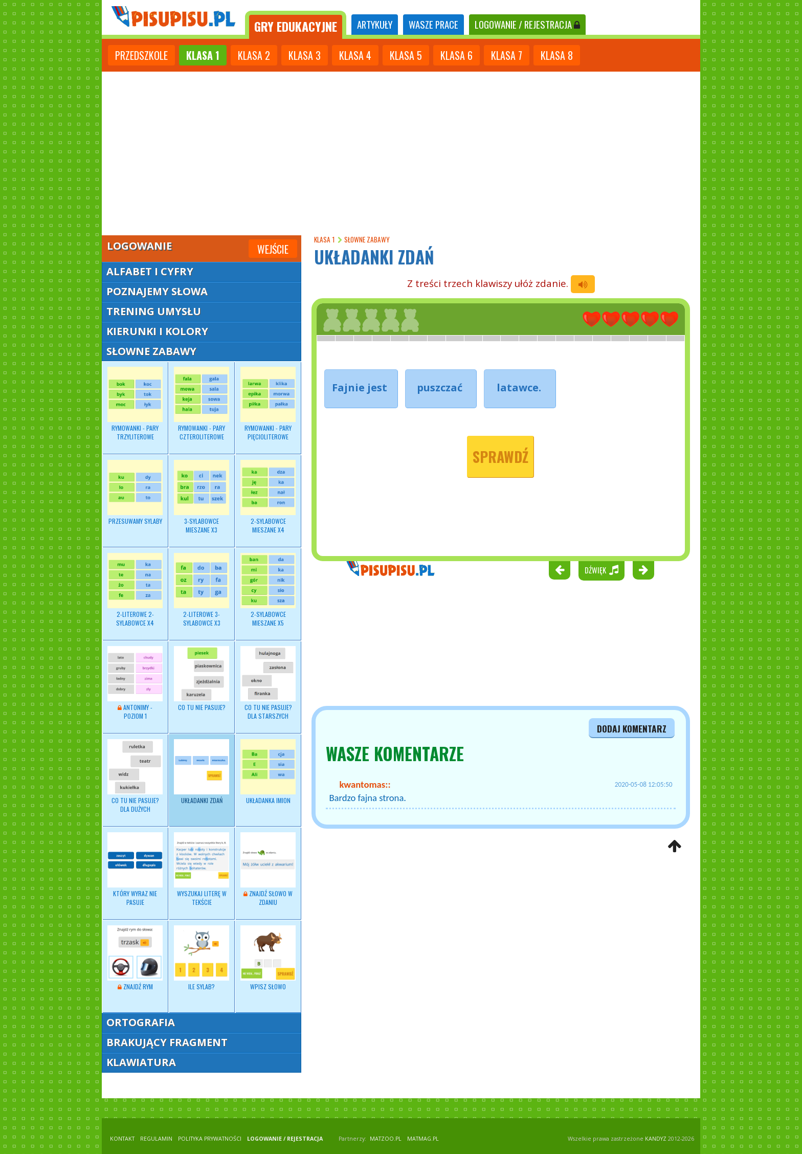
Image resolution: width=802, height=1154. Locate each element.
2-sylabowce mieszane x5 (268, 590)
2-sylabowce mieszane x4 (268, 497)
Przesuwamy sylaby (135, 492)
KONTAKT (122, 1138)
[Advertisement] (401, 148)
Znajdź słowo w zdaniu (268, 869)
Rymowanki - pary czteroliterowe (201, 403)
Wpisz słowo (268, 958)
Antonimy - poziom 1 (135, 683)
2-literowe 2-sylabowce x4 (135, 590)
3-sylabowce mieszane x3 (201, 497)
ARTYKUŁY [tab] (374, 24)
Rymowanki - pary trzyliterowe (135, 403)
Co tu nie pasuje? (201, 679)
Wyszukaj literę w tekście (201, 869)
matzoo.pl (386, 1138)
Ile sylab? (201, 958)
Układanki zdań (201, 772)
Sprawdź (500, 456)
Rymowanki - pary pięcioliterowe (268, 403)
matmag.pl (423, 1138)
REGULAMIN (156, 1138)
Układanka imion (268, 772)
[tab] (295, 25)
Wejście (272, 249)
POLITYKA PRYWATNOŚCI (209, 1138)
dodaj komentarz (631, 728)
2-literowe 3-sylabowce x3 (201, 590)
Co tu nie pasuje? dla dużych (135, 776)
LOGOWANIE (527, 24)
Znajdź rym (135, 958)
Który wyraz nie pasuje (135, 869)
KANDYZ (655, 1138)
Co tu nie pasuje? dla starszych (268, 683)
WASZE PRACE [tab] (433, 24)
